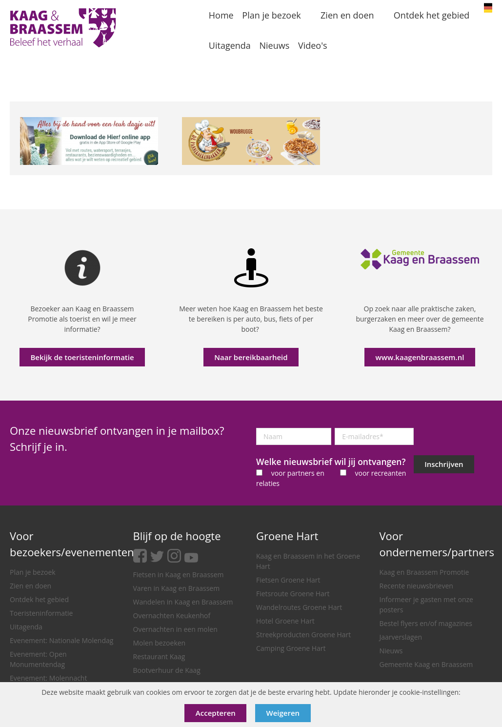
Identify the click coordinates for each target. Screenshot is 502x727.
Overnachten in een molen (175, 629)
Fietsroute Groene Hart (293, 593)
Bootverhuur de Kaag (167, 670)
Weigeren (283, 713)
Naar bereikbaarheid (250, 357)
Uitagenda (26, 626)
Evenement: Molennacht (48, 678)
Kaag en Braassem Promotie (424, 572)
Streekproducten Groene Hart (303, 634)
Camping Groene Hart (291, 648)
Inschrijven (443, 464)
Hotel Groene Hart (285, 621)
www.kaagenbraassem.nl (420, 357)
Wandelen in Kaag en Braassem (183, 601)
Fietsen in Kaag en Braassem (178, 574)
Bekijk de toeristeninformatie (82, 357)
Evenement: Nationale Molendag (61, 640)
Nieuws (391, 650)
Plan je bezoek (33, 572)
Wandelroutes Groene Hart (299, 607)
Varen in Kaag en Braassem (176, 588)
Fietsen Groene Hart (288, 580)
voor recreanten (380, 473)
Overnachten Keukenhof (172, 615)
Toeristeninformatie (41, 613)
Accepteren (216, 713)
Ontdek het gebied (39, 599)
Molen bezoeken (159, 642)
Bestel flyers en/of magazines (426, 623)
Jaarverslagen (401, 637)
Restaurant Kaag (159, 656)
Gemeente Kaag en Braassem (426, 664)
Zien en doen (30, 585)
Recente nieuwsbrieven (416, 585)
